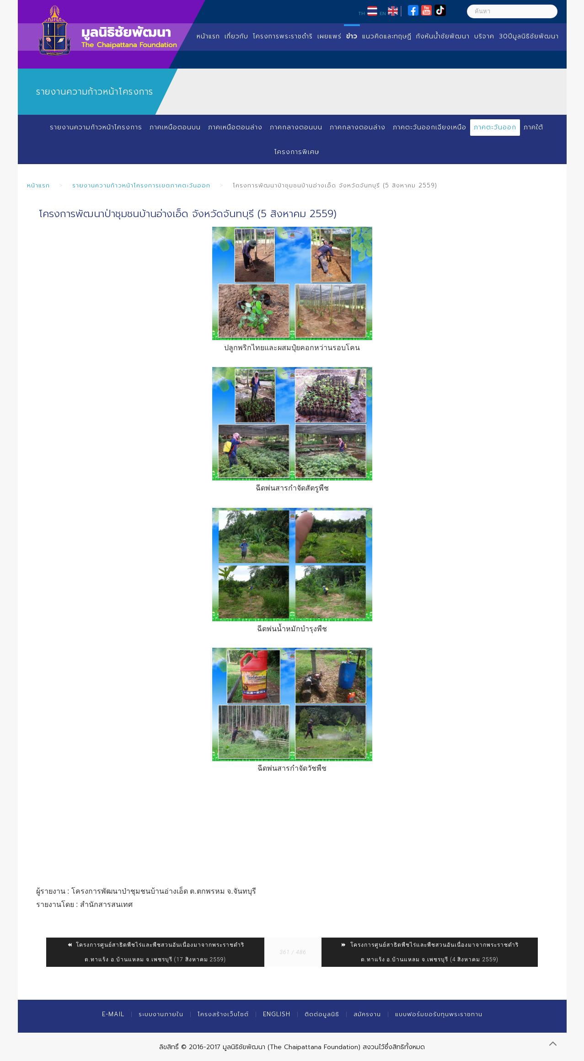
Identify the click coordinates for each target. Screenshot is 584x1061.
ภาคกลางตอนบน (296, 127)
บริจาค (484, 36)
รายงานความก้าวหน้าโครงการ (96, 127)
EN (383, 13)
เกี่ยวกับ (236, 36)
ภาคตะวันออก (495, 127)
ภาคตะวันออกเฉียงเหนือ (429, 127)
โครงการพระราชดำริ (283, 36)
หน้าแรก (208, 36)
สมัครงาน (367, 1014)
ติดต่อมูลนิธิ (322, 1014)
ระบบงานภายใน (161, 1014)
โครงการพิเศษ (296, 152)
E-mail (113, 1014)
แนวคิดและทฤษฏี (387, 36)
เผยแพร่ (329, 36)
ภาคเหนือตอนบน (175, 127)
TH (361, 13)
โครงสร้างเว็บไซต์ (223, 1014)
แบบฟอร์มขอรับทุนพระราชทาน (438, 1014)
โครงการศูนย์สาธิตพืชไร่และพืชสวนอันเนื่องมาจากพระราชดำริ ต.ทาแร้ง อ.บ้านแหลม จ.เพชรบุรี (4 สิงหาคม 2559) (430, 952)
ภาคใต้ (533, 127)
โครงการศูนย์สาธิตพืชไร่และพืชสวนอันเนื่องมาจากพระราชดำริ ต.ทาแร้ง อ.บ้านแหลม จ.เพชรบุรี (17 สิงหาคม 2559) (155, 952)
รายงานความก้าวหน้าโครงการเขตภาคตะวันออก (141, 185)
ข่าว (352, 36)
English (276, 1014)
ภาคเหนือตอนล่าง (235, 127)
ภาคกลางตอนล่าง (358, 127)
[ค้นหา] (512, 11)
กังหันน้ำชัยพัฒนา (443, 36)
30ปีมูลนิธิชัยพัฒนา (529, 36)
